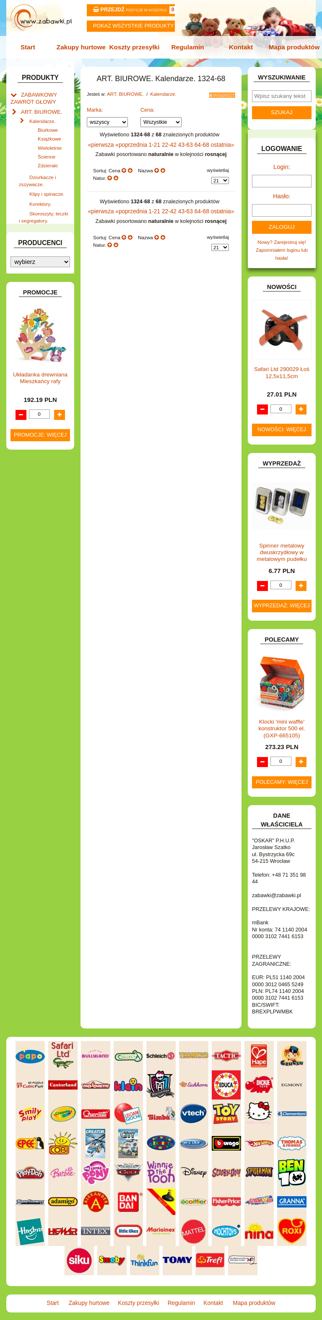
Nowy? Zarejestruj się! (281, 236)
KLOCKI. (30, 447)
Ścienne (46, 150)
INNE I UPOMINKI (41, 406)
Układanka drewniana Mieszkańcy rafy (40, 816)
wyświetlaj (218, 165)
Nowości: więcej (281, 423)
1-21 (156, 140)
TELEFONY (34, 594)
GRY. (26, 397)
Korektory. (40, 195)
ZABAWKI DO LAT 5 (43, 603)
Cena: (147, 106)
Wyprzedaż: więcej (282, 599)
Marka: (95, 106)
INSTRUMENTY (38, 414)
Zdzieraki (47, 160)
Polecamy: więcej (282, 775)
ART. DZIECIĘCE (40, 243)
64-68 (199, 140)
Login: (282, 164)
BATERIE (31, 276)
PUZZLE (30, 555)
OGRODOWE (36, 537)
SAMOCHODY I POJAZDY (33, 582)
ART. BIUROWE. (39, 107)
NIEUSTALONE (38, 652)
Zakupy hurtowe (83, 46)
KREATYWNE (36, 465)
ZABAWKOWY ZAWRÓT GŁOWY (31, 95)
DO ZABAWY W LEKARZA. (33, 306)
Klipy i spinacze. (47, 186)
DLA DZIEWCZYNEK (44, 294)
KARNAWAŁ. (35, 439)
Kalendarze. (42, 116)
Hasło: (282, 192)
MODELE (31, 504)
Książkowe (49, 133)
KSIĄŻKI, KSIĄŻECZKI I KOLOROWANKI (28, 480)
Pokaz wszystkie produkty (133, 26)
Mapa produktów (290, 46)
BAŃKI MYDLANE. (41, 267)
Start (32, 46)
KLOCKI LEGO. (38, 456)
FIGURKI (31, 379)
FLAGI (28, 388)
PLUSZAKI (33, 546)
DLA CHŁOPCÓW (40, 285)
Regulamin (186, 46)
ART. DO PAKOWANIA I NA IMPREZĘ (30, 228)
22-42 (169, 140)
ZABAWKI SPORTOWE (26, 631)
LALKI (27, 496)
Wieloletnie (50, 142)
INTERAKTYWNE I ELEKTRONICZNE (36, 426)
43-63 (184, 140)
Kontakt (238, 46)
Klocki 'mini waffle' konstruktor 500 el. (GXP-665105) (281, 722)
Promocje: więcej (40, 874)
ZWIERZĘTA (35, 643)
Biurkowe (48, 124)
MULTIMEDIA (36, 513)
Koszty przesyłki (135, 46)
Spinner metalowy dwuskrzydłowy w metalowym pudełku (281, 545)
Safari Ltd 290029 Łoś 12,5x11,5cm (281, 365)
